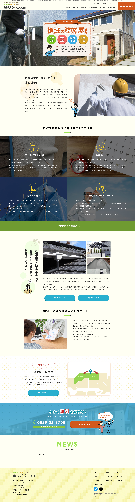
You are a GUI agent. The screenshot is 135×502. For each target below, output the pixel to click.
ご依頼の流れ (93, 7)
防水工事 (75, 7)
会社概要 (104, 3)
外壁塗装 (39, 0)
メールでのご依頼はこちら (20, 495)
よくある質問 (96, 3)
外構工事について (93, 298)
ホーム (96, 472)
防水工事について (60, 298)
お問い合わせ (111, 3)
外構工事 (84, 7)
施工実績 (103, 7)
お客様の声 (111, 7)
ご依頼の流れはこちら (43, 392)
